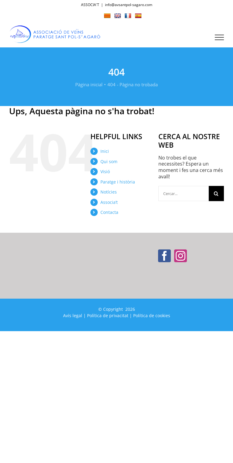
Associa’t (109, 202)
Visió (105, 171)
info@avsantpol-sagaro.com (128, 4)
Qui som (108, 161)
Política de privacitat (107, 315)
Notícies (108, 192)
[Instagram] (180, 255)
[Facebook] (164, 255)
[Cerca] (216, 193)
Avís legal (72, 315)
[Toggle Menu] (219, 37)
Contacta (109, 212)
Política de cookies (151, 315)
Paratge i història (117, 182)
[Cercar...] (183, 193)
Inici (104, 151)
